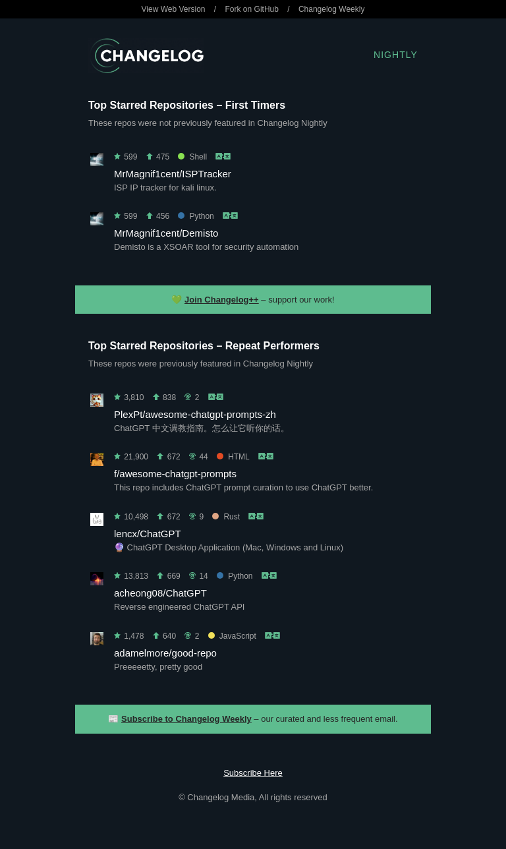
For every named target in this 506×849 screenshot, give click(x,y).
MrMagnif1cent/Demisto (166, 233)
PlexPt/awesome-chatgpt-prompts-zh (195, 414)
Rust (226, 516)
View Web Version (174, 9)
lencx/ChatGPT (147, 533)
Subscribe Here (253, 773)
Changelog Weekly (331, 9)
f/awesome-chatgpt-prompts (175, 473)
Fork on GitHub (252, 9)
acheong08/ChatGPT (160, 593)
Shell (192, 156)
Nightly (396, 54)
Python (195, 216)
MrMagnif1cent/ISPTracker (172, 173)
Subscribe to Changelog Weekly (186, 719)
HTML (233, 456)
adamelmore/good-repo (165, 653)
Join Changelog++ (221, 300)
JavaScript (232, 636)
